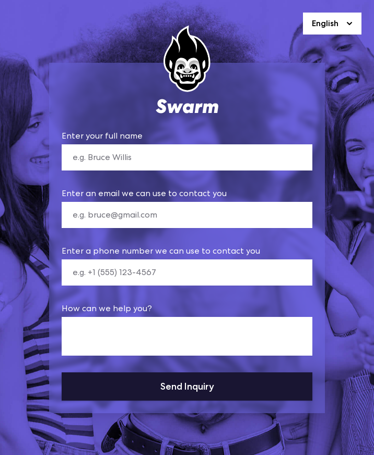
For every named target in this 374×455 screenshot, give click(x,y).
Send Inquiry (187, 386)
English (333, 23)
